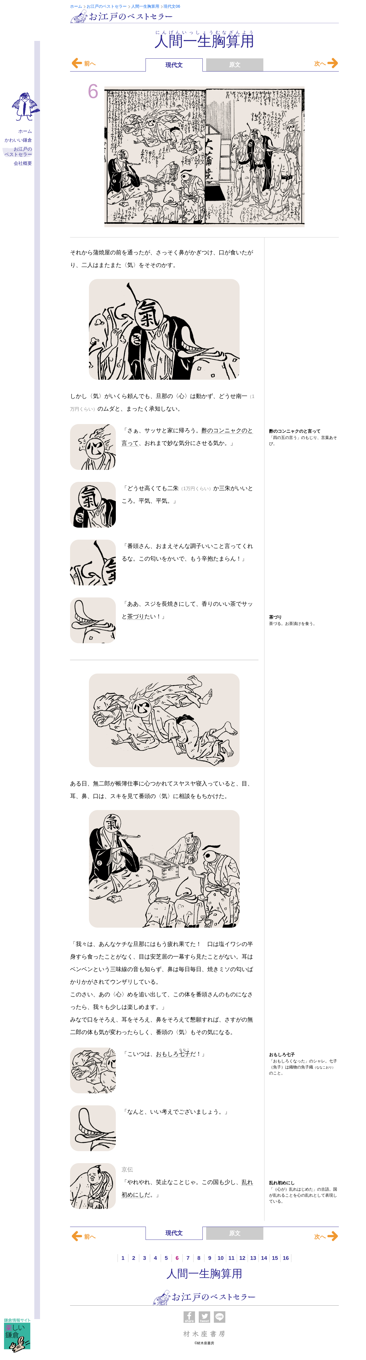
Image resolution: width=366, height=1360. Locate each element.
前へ (83, 63)
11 (231, 1258)
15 (275, 1258)
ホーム (25, 131)
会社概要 (23, 163)
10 (221, 1258)
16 (286, 1258)
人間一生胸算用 (204, 1274)
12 (242, 1258)
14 (264, 1258)
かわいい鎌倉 (18, 140)
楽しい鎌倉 (17, 1335)
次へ (324, 63)
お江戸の (18, 152)
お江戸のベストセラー (121, 16)
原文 (234, 65)
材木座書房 (204, 1333)
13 (253, 1258)
